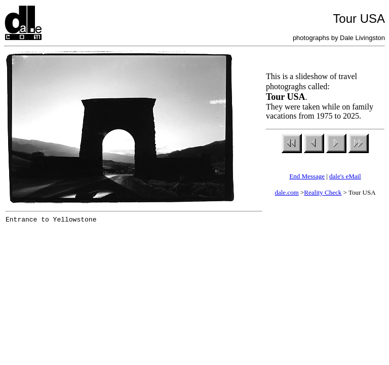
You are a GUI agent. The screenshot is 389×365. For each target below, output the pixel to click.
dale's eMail (345, 176)
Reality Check (322, 192)
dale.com (286, 192)
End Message (307, 176)
